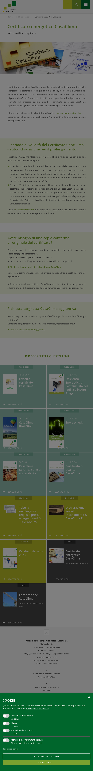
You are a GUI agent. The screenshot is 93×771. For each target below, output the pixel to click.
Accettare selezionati (46, 756)
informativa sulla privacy (37, 708)
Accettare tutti (46, 762)
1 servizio (16, 726)
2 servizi (15, 719)
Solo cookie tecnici (10, 749)
